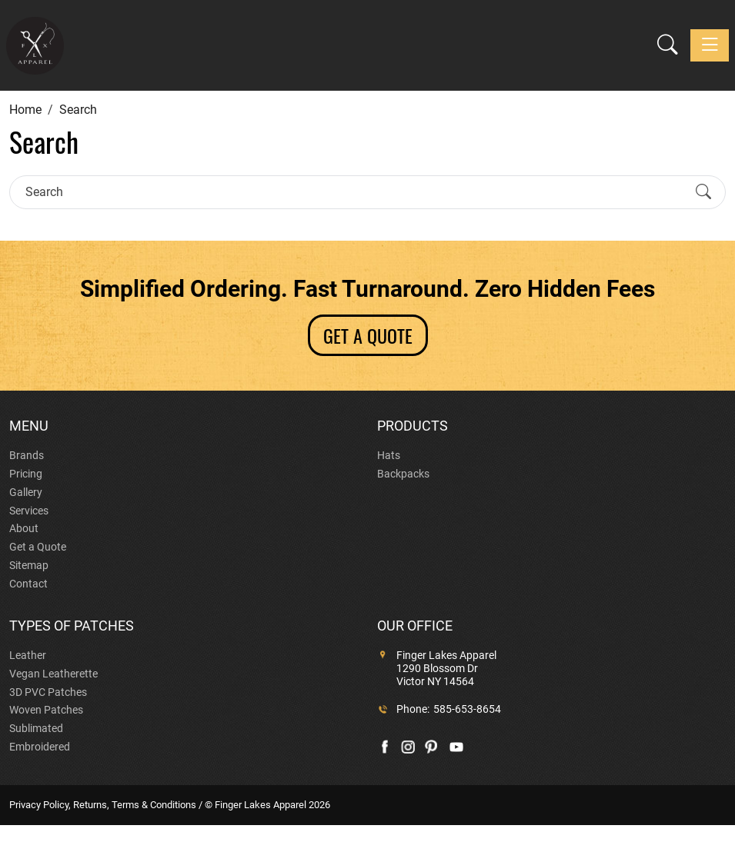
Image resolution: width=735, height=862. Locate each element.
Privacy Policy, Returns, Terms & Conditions (102, 804)
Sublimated (36, 728)
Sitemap (28, 565)
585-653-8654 (467, 709)
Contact (28, 583)
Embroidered (39, 747)
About (23, 528)
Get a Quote (37, 547)
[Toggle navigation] (709, 45)
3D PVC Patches (48, 692)
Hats (388, 455)
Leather (27, 655)
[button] (667, 45)
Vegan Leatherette (53, 673)
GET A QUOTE (368, 335)
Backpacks (403, 474)
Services (28, 510)
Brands (26, 455)
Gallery (25, 492)
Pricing (25, 474)
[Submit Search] (703, 192)
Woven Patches (46, 710)
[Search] (354, 192)
